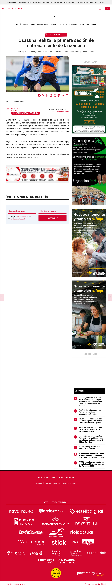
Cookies (48, 483)
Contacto (61, 477)
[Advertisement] (89, 371)
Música (25, 24)
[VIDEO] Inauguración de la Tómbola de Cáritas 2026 (87, 448)
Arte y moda (62, 24)
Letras (33, 24)
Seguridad (56, 483)
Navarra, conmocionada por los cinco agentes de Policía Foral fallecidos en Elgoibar (88, 421)
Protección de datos (69, 483)
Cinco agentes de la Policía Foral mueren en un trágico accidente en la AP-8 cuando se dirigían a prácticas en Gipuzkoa (88, 402)
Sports (93, 24)
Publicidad (70, 477)
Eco (87, 24)
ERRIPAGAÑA (36, 2)
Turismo (53, 24)
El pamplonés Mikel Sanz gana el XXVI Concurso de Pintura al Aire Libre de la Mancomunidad (89, 456)
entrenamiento (19, 102)
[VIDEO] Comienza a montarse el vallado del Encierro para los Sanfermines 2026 (89, 464)
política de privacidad (18, 219)
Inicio (40, 477)
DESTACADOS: (11, 2)
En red (18, 24)
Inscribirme (52, 218)
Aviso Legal (40, 483)
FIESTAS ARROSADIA (25, 2)
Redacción (15, 108)
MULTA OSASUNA (68, 2)
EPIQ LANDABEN (47, 2)
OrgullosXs (73, 24)
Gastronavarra (42, 24)
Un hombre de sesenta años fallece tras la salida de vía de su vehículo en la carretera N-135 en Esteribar (88, 439)
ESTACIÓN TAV (57, 2)
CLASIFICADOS (93, 2)
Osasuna (9, 102)
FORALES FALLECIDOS (81, 2)
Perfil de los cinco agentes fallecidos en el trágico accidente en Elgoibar (87, 412)
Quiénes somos (49, 477)
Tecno (81, 24)
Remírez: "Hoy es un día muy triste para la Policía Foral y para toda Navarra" (88, 430)
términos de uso (23, 217)
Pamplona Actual (56, 35)
